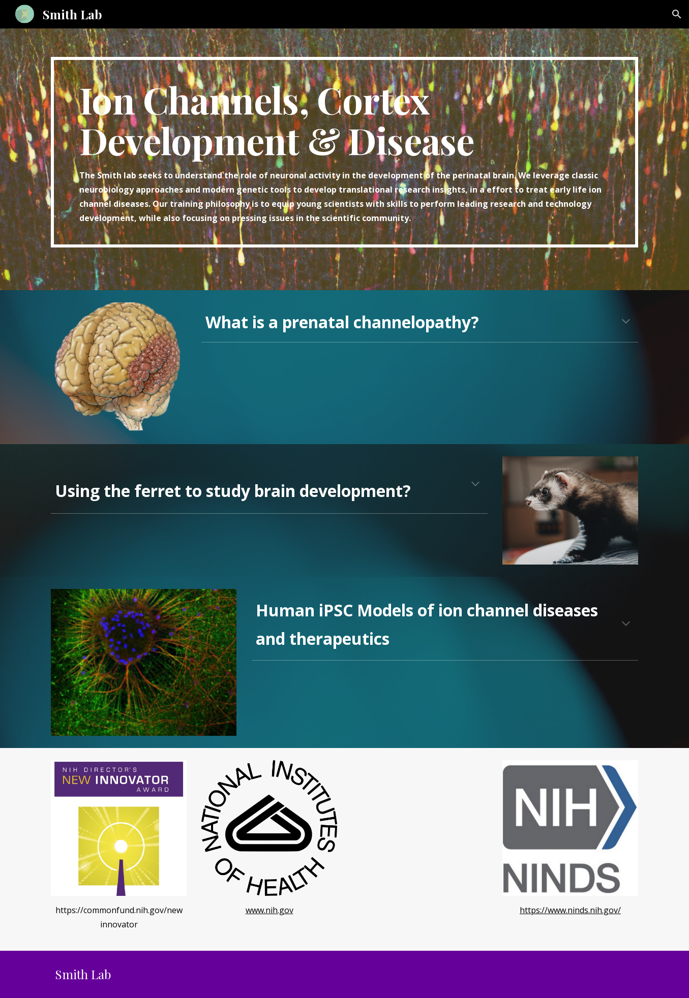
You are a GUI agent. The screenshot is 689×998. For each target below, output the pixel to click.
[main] (344, 152)
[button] (677, 14)
